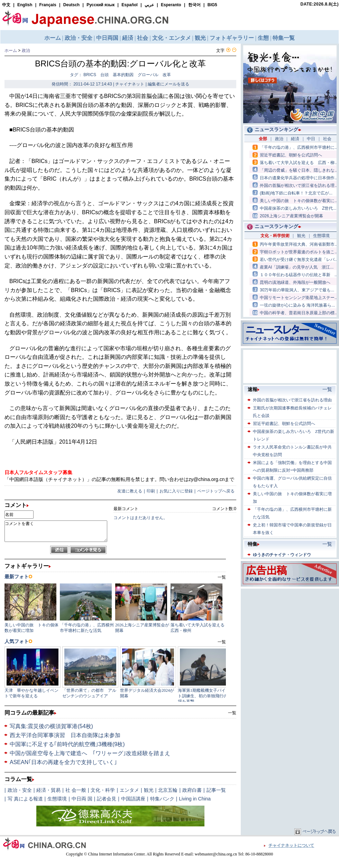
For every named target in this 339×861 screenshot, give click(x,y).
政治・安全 (20, 790)
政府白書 (192, 790)
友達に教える (129, 491)
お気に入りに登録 (176, 491)
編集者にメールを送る (168, 84)
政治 (26, 50)
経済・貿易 (48, 790)
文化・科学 (103, 790)
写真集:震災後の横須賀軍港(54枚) (51, 726)
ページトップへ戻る (216, 491)
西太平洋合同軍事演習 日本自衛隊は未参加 (65, 735)
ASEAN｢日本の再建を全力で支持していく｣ (63, 762)
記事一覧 (216, 790)
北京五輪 (167, 790)
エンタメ (129, 790)
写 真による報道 (25, 798)
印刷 (151, 491)
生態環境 (57, 798)
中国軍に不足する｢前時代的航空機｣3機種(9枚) (67, 744)
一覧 (232, 712)
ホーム (10, 50)
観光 (149, 790)
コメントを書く (55, 531)
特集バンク (162, 798)
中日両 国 (82, 798)
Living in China (195, 798)
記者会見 (106, 798)
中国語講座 (133, 798)
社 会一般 (75, 790)
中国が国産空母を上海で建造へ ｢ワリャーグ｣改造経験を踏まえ (90, 753)
